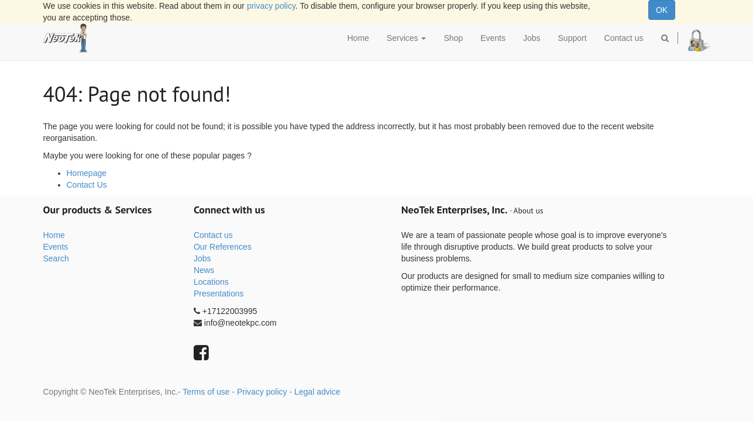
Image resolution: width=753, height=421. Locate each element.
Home (54, 235)
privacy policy (271, 6)
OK (662, 10)
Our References (223, 246)
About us (529, 210)
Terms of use (206, 391)
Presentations (219, 293)
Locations (211, 282)
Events (55, 246)
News (204, 270)
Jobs (202, 258)
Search (56, 258)
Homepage (87, 173)
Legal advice (317, 391)
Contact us (213, 235)
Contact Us (87, 184)
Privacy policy (262, 391)
